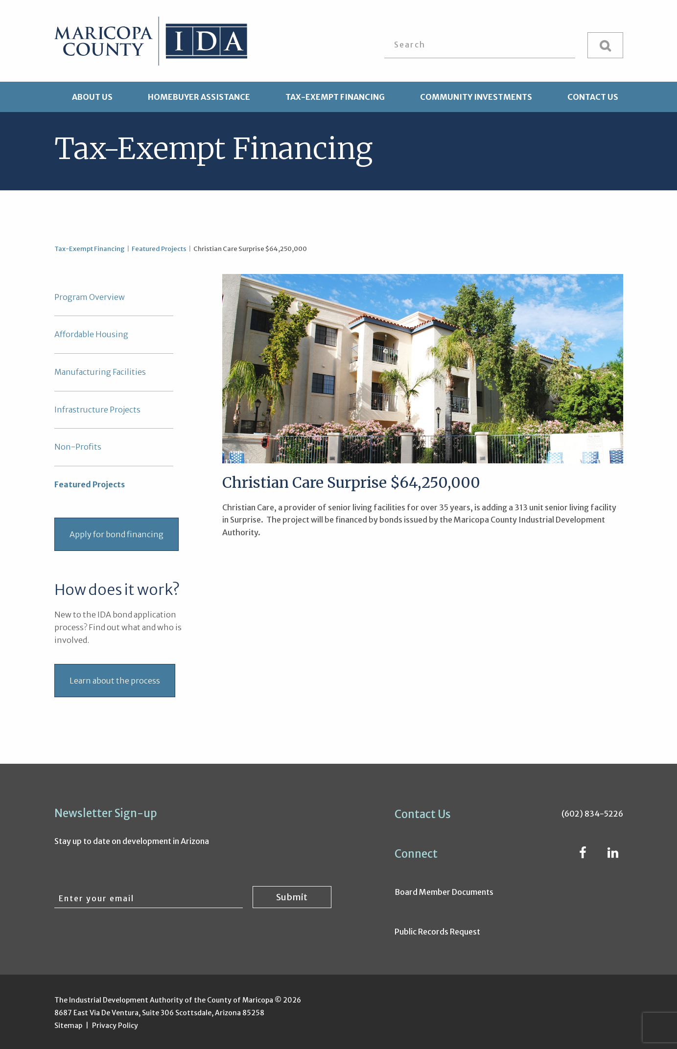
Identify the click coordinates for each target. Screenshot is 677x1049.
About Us (92, 97)
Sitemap (68, 1025)
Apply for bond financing (116, 534)
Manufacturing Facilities (100, 372)
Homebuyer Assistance (199, 97)
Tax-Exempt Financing (335, 97)
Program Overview (89, 297)
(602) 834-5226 (592, 814)
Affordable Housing (91, 334)
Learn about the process (115, 680)
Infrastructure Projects (97, 409)
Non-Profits (77, 447)
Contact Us (592, 97)
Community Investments (476, 97)
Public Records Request (437, 931)
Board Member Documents (444, 892)
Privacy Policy (115, 1025)
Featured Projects (159, 249)
